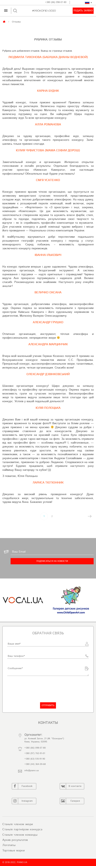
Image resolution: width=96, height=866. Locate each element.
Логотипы (9, 845)
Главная (4, 21)
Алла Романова (48, 124)
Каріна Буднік (48, 90)
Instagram (22, 801)
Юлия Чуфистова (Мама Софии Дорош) (48, 150)
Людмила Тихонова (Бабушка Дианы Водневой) (48, 57)
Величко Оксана (48, 292)
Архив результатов (15, 840)
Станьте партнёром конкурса (22, 829)
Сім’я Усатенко (48, 180)
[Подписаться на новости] (52, 561)
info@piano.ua (31, 770)
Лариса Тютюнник (48, 482)
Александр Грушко (48, 322)
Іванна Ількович (48, 255)
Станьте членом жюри (17, 824)
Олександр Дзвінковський (48, 374)
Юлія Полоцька (48, 407)
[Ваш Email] (52, 552)
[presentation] (31, 689)
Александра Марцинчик (48, 344)
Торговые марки (13, 850)
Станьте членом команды (20, 834)
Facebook (22, 786)
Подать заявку (83, 10)
